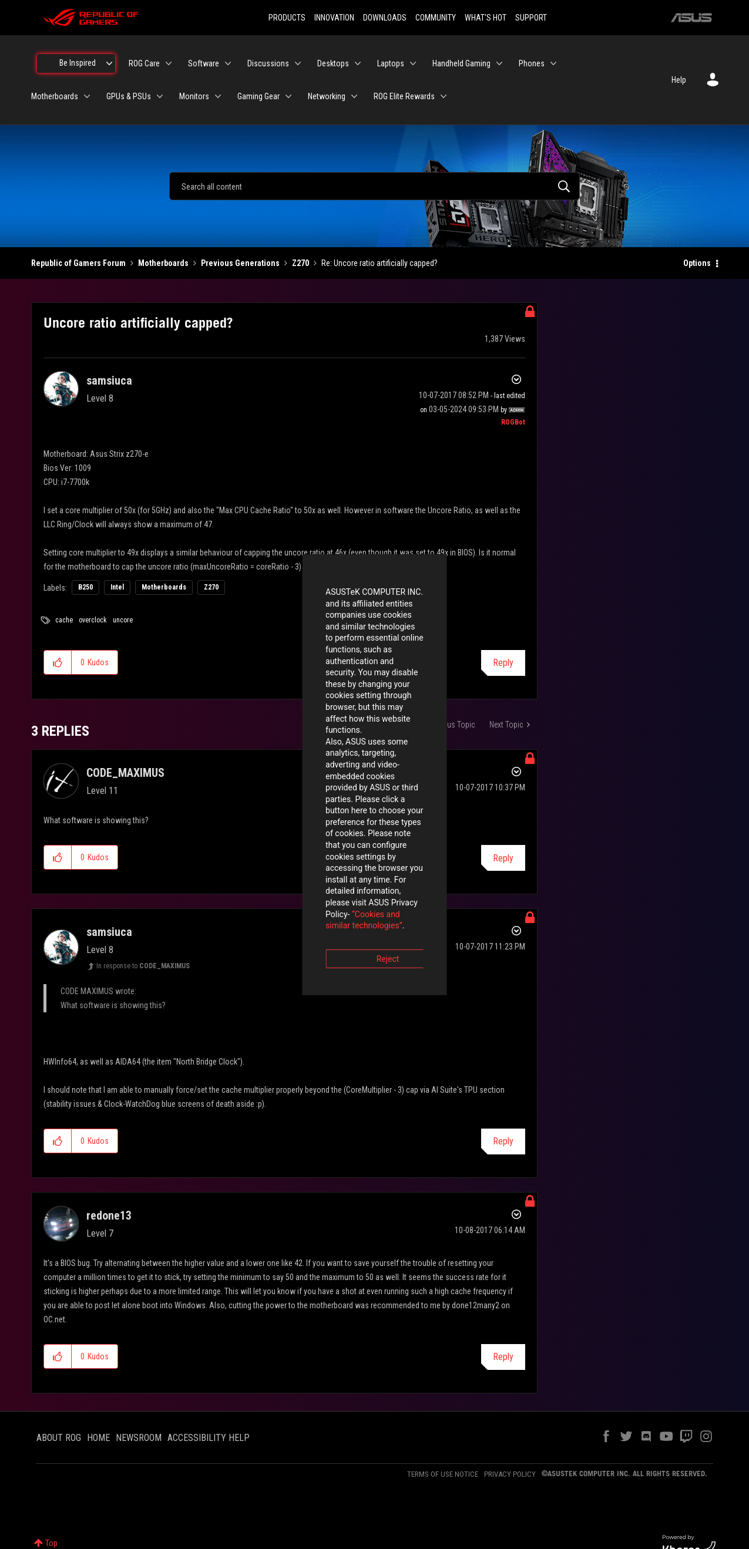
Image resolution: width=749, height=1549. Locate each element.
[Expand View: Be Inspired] (109, 63)
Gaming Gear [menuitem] (258, 96)
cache (64, 620)
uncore (123, 620)
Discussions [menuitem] (268, 63)
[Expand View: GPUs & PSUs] (160, 96)
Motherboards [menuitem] (54, 96)
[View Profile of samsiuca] (109, 380)
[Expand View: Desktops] (358, 63)
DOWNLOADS (385, 17)
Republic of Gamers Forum (78, 263)
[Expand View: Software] (228, 63)
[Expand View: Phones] (553, 63)
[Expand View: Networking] (354, 96)
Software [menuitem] (203, 63)
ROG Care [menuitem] (144, 63)
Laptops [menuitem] (390, 63)
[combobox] (374, 186)
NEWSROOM (139, 1437)
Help (678, 80)
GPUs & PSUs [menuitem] (128, 96)
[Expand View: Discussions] (298, 63)
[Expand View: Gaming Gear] (288, 96)
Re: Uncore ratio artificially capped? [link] (379, 263)
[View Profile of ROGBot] (513, 422)
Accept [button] (440, 839)
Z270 (300, 263)
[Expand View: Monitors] (218, 96)
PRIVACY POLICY (510, 1474)
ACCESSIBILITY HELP (208, 1437)
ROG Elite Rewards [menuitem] (404, 96)
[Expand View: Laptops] (413, 63)
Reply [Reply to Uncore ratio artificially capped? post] (503, 662)
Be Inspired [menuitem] (77, 63)
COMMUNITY (435, 17)
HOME (98, 1437)
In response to (143, 966)
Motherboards (163, 263)
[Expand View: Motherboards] (87, 96)
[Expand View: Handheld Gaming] (499, 63)
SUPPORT (531, 17)
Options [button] (697, 263)
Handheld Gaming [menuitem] (461, 63)
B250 (85, 587)
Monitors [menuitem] (194, 96)
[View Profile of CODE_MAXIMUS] (125, 773)
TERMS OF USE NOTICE (442, 1474)
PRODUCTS (286, 17)
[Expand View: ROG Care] (168, 63)
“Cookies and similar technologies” (297, 806)
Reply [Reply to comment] (503, 1141)
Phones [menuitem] (532, 63)
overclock (93, 620)
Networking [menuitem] (326, 96)
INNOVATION (334, 17)
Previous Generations (240, 263)
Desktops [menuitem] (333, 63)
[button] (58, 662)
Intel (117, 587)
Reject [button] (309, 839)
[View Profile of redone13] (109, 1215)
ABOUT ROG (58, 1437)
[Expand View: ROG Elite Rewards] (443, 96)
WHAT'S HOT (485, 17)
